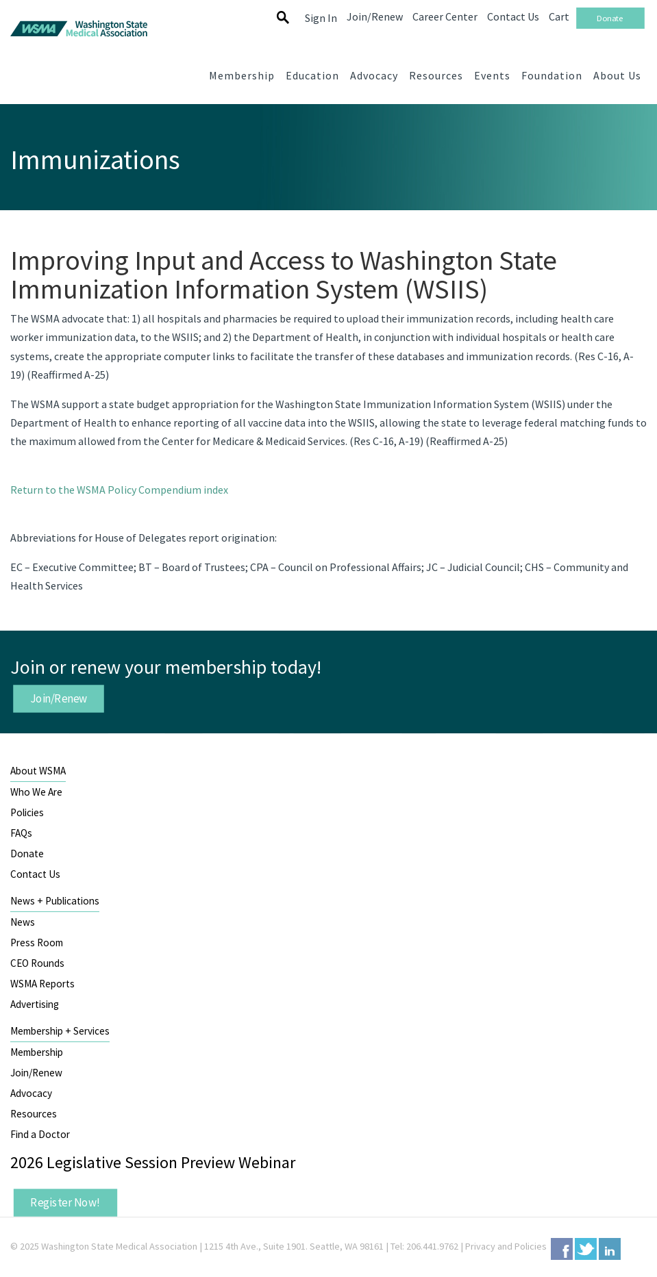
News (22, 921)
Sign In (321, 18)
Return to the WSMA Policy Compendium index (119, 489)
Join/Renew (59, 697)
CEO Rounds (37, 963)
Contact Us (35, 874)
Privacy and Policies (506, 1246)
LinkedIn (610, 1249)
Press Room (36, 942)
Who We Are (36, 791)
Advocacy (31, 1093)
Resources (33, 1113)
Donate (27, 853)
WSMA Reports (42, 983)
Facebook (562, 1249)
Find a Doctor (40, 1134)
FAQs (21, 832)
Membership (36, 1052)
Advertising (34, 1004)
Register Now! (65, 1202)
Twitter (586, 1249)
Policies (27, 812)
